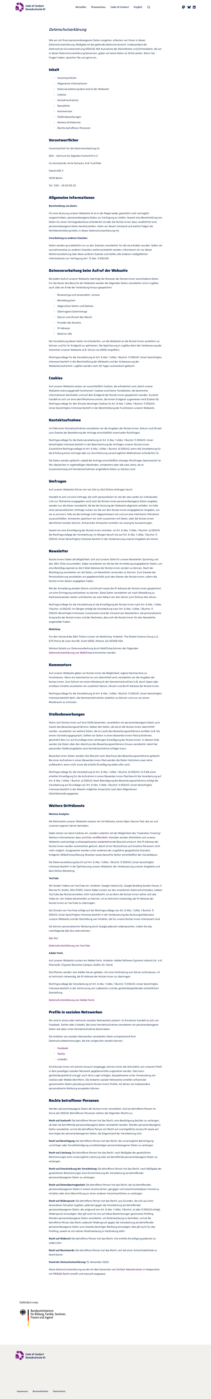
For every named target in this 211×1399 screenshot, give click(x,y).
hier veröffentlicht (97, 837)
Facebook (62, 1048)
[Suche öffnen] (149, 7)
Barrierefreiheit (40, 1391)
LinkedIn (62, 1059)
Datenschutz (59, 1391)
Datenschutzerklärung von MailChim (69, 653)
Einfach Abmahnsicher (129, 1269)
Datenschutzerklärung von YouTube (69, 946)
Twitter (61, 1054)
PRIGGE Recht (61, 1274)
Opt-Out (53, 938)
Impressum (22, 1391)
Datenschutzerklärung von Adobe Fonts (71, 1000)
